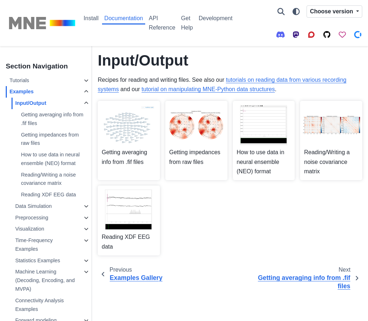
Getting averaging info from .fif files (52, 119)
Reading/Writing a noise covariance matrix (48, 179)
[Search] (281, 11)
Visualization (29, 229)
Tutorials (19, 80)
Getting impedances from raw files (50, 139)
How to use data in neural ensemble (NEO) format (50, 159)
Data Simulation (33, 206)
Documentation (123, 18)
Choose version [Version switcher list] (332, 11)
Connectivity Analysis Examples (39, 305)
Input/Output (30, 103)
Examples (21, 91)
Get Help (187, 23)
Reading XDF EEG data (48, 194)
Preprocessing (31, 217)
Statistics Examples (37, 260)
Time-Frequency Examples (33, 244)
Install (91, 18)
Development (216, 18)
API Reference (162, 23)
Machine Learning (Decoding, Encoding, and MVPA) (45, 280)
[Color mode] (296, 11)
